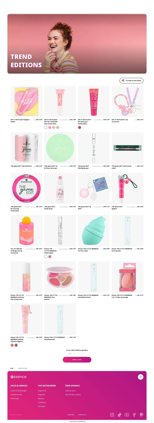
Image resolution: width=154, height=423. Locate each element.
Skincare (63, 8)
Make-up (54, 8)
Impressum (71, 415)
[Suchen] (136, 8)
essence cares (90, 8)
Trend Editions (76, 8)
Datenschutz (82, 415)
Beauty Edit (103, 8)
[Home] (19, 7)
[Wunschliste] (141, 8)
